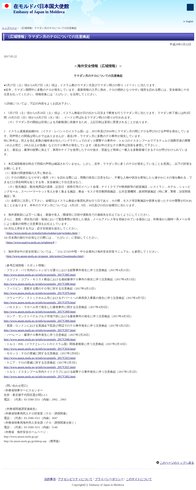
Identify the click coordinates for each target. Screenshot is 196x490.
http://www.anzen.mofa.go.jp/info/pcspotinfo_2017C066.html (40, 320)
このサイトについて (139, 479)
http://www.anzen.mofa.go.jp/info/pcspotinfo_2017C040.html (40, 339)
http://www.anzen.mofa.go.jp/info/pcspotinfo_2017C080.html (40, 283)
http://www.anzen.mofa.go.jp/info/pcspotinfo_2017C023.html (40, 358)
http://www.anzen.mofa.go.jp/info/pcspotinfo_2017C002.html (40, 376)
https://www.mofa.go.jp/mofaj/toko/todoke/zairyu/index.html (42, 233)
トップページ (9, 28)
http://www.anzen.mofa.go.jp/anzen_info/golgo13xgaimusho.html (45, 256)
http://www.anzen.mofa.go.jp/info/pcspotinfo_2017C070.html (40, 302)
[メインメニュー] (190, 7)
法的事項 (50, 479)
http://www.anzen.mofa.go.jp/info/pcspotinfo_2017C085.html (40, 274)
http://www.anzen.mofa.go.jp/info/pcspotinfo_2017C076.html (40, 293)
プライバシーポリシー (109, 479)
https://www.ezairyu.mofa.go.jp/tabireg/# (30, 242)
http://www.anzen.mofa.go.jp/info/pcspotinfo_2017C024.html (40, 348)
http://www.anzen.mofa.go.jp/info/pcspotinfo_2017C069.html (40, 311)
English (189, 21)
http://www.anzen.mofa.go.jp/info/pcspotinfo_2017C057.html (40, 330)
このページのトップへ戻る (177, 462)
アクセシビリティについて (75, 479)
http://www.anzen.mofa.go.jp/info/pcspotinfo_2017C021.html (40, 367)
